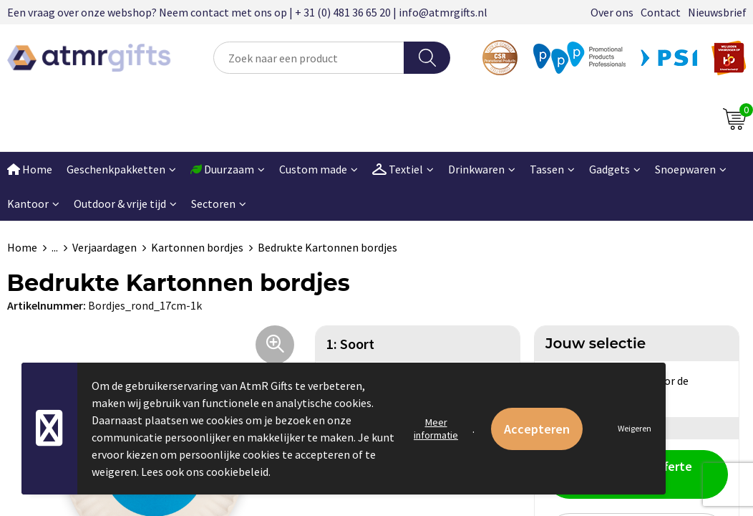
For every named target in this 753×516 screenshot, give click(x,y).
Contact (661, 12)
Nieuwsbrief (717, 12)
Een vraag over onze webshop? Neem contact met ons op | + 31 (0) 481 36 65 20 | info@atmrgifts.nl (247, 12)
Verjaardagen (104, 247)
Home (22, 247)
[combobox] (309, 58)
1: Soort (350, 344)
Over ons (612, 12)
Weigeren (634, 428)
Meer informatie (436, 428)
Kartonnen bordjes (197, 247)
